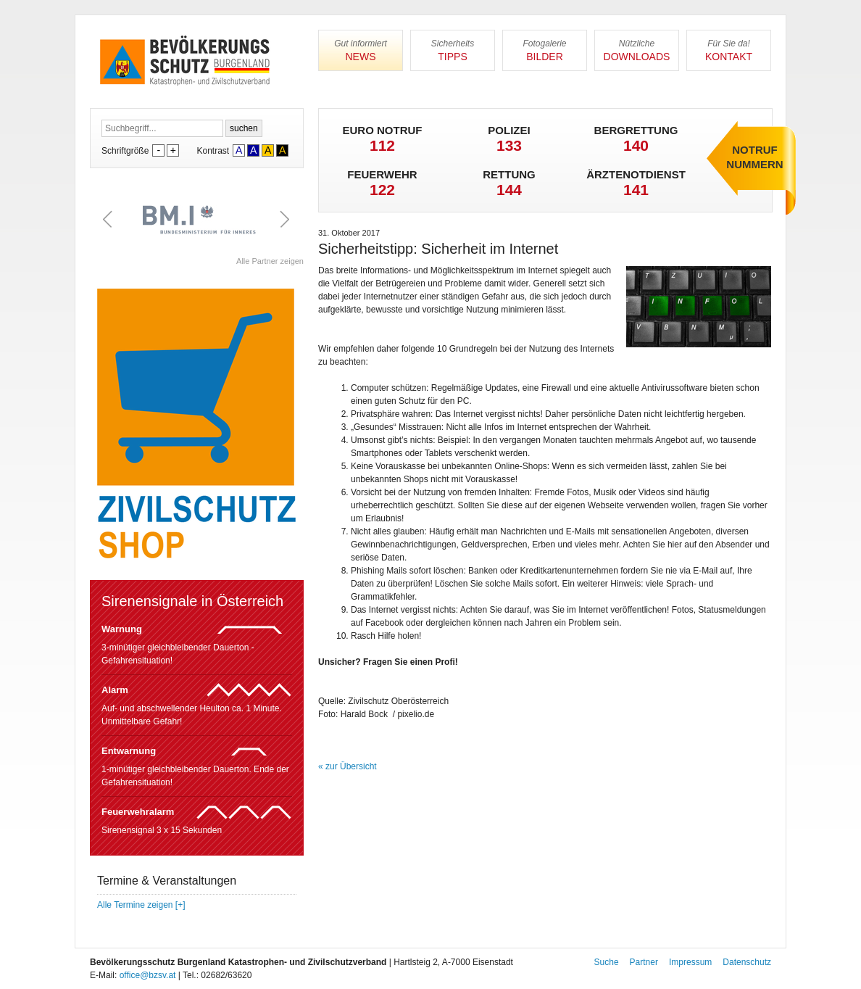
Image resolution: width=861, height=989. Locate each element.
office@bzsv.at (148, 975)
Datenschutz (747, 962)
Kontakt (728, 50)
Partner (644, 962)
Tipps (452, 50)
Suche (606, 962)
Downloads (636, 50)
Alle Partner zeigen (270, 261)
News (360, 50)
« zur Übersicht (347, 766)
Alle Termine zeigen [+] (141, 905)
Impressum (690, 962)
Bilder (544, 50)
